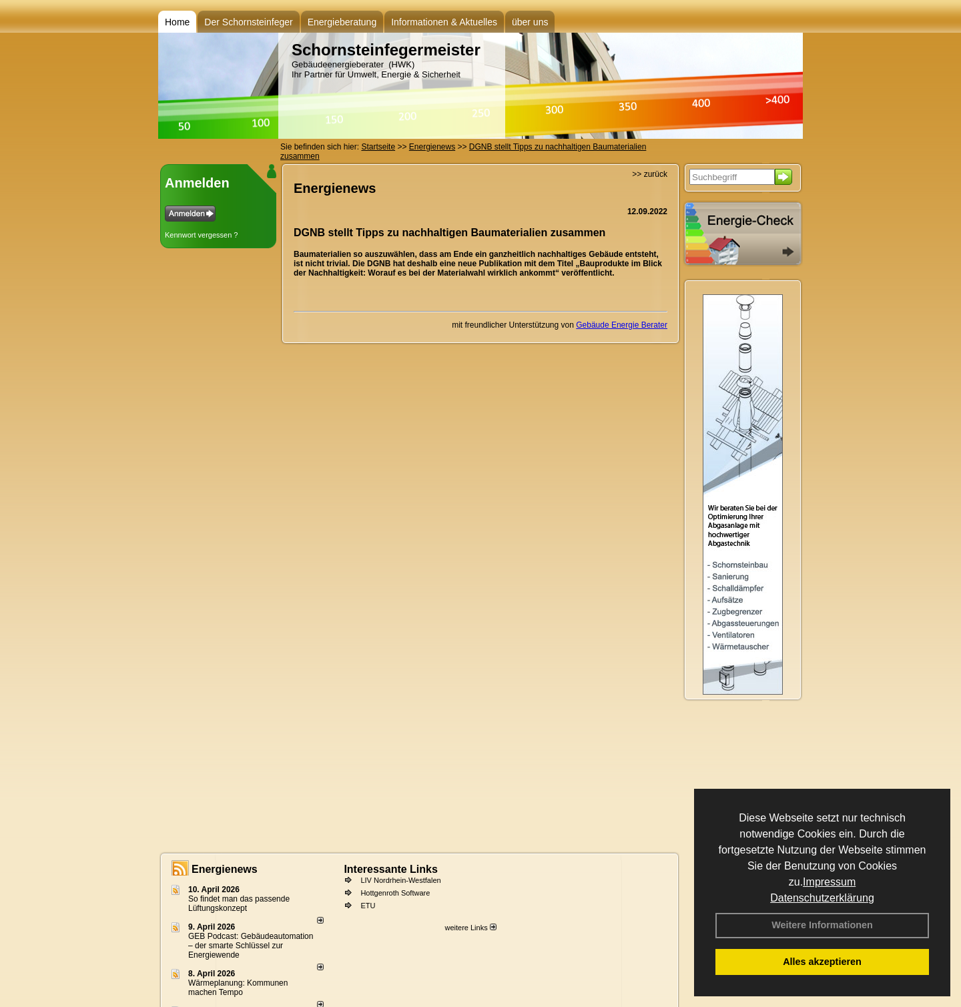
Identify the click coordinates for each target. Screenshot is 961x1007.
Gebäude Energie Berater (621, 325)
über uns (530, 22)
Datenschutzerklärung (822, 898)
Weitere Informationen (822, 925)
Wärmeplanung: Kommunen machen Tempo (238, 987)
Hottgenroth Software (395, 893)
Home (177, 22)
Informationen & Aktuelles (444, 22)
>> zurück (649, 174)
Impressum (829, 882)
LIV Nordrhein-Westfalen (400, 880)
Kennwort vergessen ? (201, 235)
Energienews (225, 869)
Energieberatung (342, 22)
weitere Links (470, 928)
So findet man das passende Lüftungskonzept (239, 903)
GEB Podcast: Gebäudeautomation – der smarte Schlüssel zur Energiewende (250, 946)
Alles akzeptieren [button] (822, 961)
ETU (367, 906)
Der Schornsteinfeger (248, 22)
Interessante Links (391, 869)
